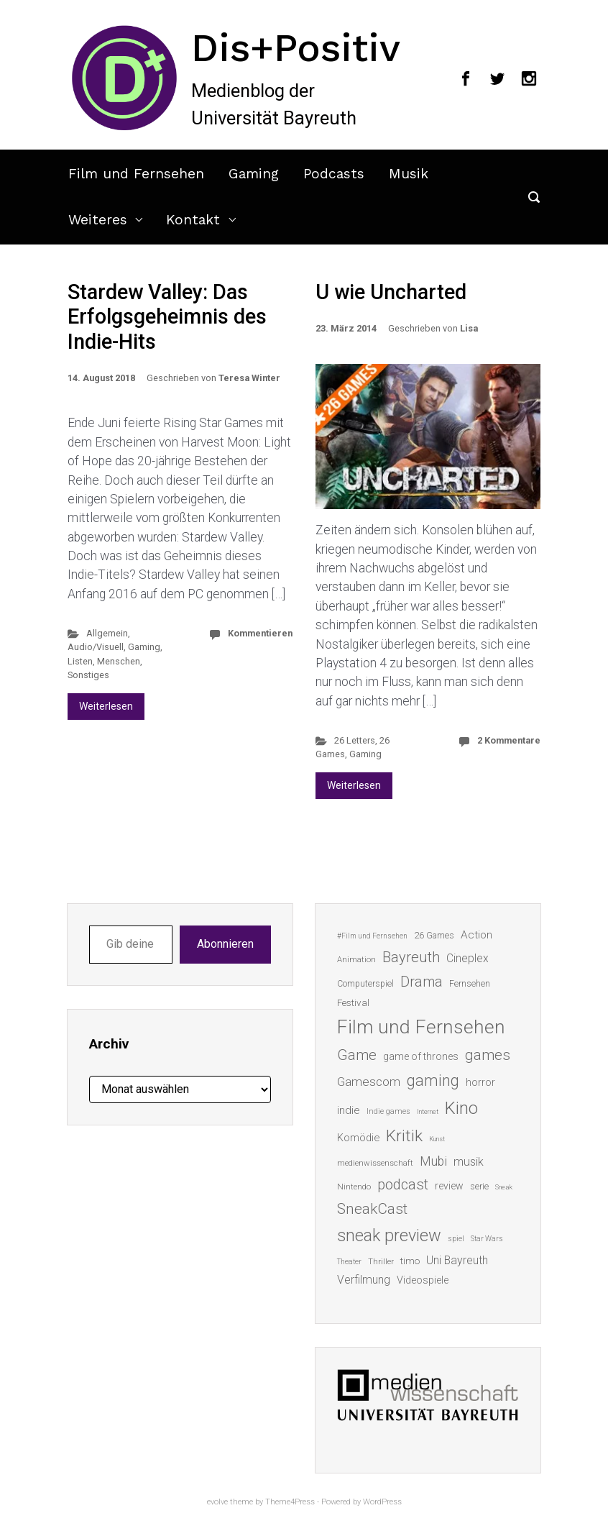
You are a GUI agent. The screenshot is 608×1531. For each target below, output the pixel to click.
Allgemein (107, 633)
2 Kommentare (508, 740)
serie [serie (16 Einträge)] (479, 1186)
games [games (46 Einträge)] (487, 1055)
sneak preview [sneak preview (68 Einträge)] (389, 1235)
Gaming (254, 173)
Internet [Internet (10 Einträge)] (427, 1111)
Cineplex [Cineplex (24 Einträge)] (467, 958)
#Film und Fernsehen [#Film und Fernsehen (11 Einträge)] (372, 936)
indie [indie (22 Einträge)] (348, 1110)
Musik (408, 173)
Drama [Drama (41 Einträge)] (421, 982)
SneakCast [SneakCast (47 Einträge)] (372, 1208)
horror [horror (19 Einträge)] (480, 1082)
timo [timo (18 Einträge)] (410, 1260)
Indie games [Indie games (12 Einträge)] (388, 1111)
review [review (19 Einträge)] (449, 1186)
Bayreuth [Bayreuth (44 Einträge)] (411, 957)
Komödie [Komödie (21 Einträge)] (358, 1137)
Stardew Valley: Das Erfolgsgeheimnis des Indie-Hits (167, 317)
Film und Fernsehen (136, 173)
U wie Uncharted (390, 292)
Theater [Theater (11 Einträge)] (349, 1262)
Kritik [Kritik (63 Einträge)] (404, 1136)
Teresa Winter (249, 378)
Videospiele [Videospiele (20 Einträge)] (422, 1280)
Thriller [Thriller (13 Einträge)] (381, 1261)
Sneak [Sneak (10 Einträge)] (503, 1187)
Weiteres (97, 219)
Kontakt (193, 219)
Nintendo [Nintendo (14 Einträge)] (354, 1187)
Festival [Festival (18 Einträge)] (353, 1002)
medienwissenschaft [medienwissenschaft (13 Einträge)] (375, 1163)
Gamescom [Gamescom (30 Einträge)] (368, 1081)
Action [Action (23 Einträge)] (476, 934)
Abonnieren (225, 944)
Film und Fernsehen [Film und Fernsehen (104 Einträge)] (421, 1026)
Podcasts (333, 173)
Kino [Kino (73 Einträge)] (461, 1108)
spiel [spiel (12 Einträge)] (456, 1238)
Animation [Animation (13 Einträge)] (356, 959)
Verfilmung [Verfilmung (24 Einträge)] (363, 1280)
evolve (217, 1502)
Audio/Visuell (96, 646)
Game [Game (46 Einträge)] (357, 1055)
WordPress (382, 1502)
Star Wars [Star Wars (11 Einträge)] (487, 1239)
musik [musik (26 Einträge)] (468, 1162)
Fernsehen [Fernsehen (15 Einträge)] (469, 984)
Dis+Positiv (295, 47)
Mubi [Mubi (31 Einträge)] (433, 1161)
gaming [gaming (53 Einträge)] (433, 1080)
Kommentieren (260, 633)
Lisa (469, 328)
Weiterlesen (106, 706)
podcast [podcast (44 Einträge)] (402, 1184)
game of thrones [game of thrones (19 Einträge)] (421, 1056)
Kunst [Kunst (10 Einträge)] (437, 1139)
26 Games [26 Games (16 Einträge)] (434, 935)
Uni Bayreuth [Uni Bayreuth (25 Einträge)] (457, 1260)
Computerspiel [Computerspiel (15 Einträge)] (365, 984)
